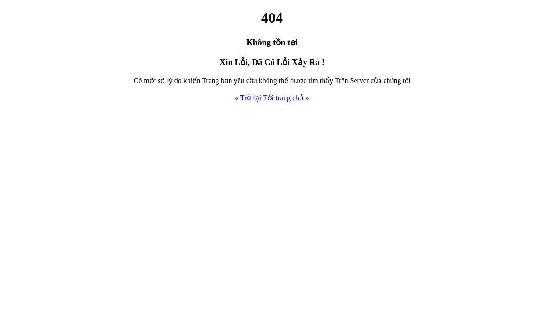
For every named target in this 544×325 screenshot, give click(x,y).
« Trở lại (248, 98)
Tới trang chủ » (286, 98)
